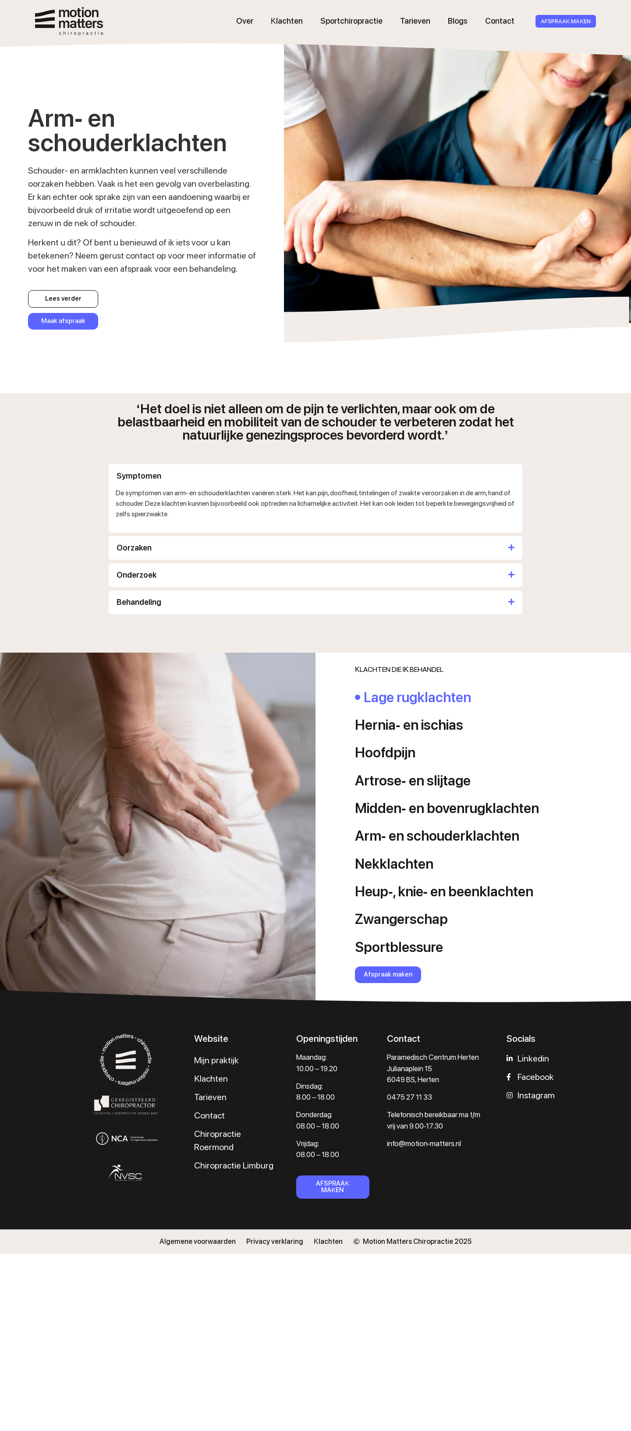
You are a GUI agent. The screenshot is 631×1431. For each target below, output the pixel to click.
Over (244, 20)
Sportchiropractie (351, 20)
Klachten (287, 20)
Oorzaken (134, 547)
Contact (499, 20)
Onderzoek (136, 574)
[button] (315, 476)
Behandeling (139, 602)
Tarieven (415, 20)
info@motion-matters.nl (424, 1143)
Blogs (458, 20)
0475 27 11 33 (409, 1097)
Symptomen (139, 475)
